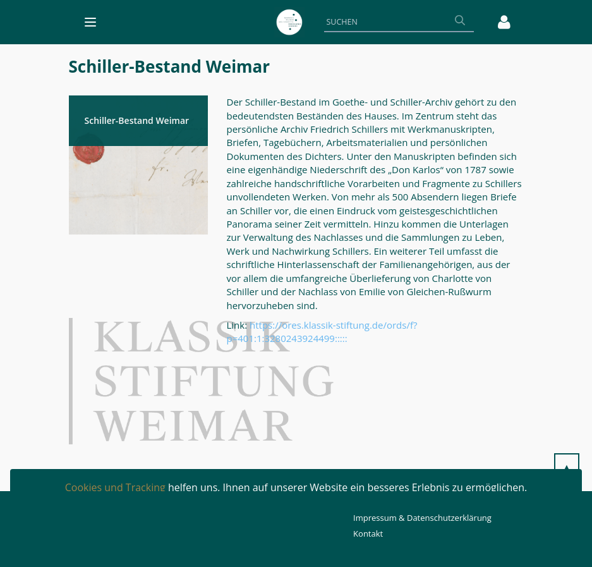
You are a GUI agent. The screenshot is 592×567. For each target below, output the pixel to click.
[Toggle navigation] (90, 22)
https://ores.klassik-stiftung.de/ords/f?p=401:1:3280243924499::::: (322, 331)
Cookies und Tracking (115, 487)
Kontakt (368, 533)
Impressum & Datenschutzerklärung (422, 517)
